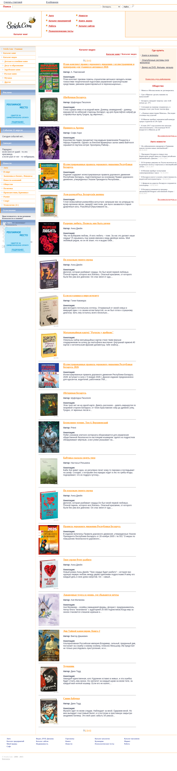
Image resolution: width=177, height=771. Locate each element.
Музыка (7, 78)
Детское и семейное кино (15, 61)
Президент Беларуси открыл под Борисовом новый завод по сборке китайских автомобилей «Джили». (157, 156)
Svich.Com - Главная (11, 49)
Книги (68, 741)
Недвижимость (42, 744)
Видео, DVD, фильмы (45, 739)
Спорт (5, 201)
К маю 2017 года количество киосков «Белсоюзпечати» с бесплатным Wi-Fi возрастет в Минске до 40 (155, 127)
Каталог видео (9, 57)
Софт (9, 746)
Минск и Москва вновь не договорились (156, 90)
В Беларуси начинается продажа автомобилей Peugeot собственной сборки (157, 191)
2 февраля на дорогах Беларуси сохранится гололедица (157, 184)
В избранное (52, 2)
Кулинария (99, 741)
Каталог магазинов (131, 739)
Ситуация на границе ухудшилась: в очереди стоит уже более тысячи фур (154, 108)
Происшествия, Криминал (14, 192)
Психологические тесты (59, 31)
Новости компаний (11, 180)
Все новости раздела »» (167, 136)
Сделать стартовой (13, 2)
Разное (5, 197)
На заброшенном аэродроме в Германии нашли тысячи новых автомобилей (156, 148)
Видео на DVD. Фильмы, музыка (156, 67)
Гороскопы (70, 739)
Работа (51, 26)
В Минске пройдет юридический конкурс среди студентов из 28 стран (157, 120)
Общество (7, 184)
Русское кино (9, 74)
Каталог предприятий (58, 21)
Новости (82, 15)
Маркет (127, 741)
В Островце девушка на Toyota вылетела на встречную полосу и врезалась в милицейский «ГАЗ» (158, 164)
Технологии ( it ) (10, 205)
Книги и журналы (149, 55)
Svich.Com (8, 757)
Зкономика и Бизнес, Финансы (16, 176)
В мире (5, 172)
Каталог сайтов (85, 26)
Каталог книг (8, 53)
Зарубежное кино (11, 69)
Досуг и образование (13, 65)
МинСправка (12, 744)
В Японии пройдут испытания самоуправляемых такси (153, 172)
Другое (6, 82)
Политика (7, 188)
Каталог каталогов (102, 739)
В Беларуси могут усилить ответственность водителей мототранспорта (157, 178)
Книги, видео (84, 21)
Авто (50, 15)
